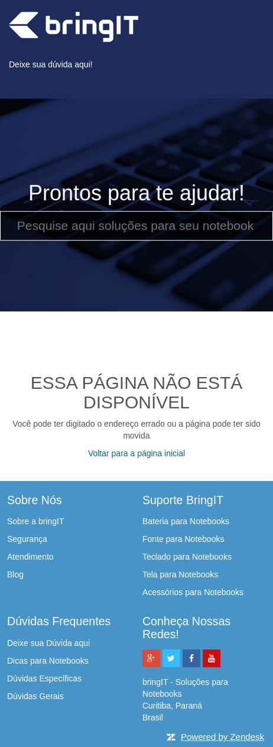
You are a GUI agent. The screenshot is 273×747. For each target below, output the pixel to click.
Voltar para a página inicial (136, 453)
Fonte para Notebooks (183, 539)
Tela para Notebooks (180, 574)
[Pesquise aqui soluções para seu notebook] (136, 226)
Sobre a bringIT (35, 521)
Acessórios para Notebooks (192, 592)
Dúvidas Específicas (44, 678)
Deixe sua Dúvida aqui (48, 643)
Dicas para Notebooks (48, 660)
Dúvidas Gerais (35, 696)
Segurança (27, 539)
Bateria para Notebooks (185, 521)
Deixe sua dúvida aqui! (51, 64)
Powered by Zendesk (222, 737)
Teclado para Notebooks (187, 556)
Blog (15, 574)
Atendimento (30, 556)
